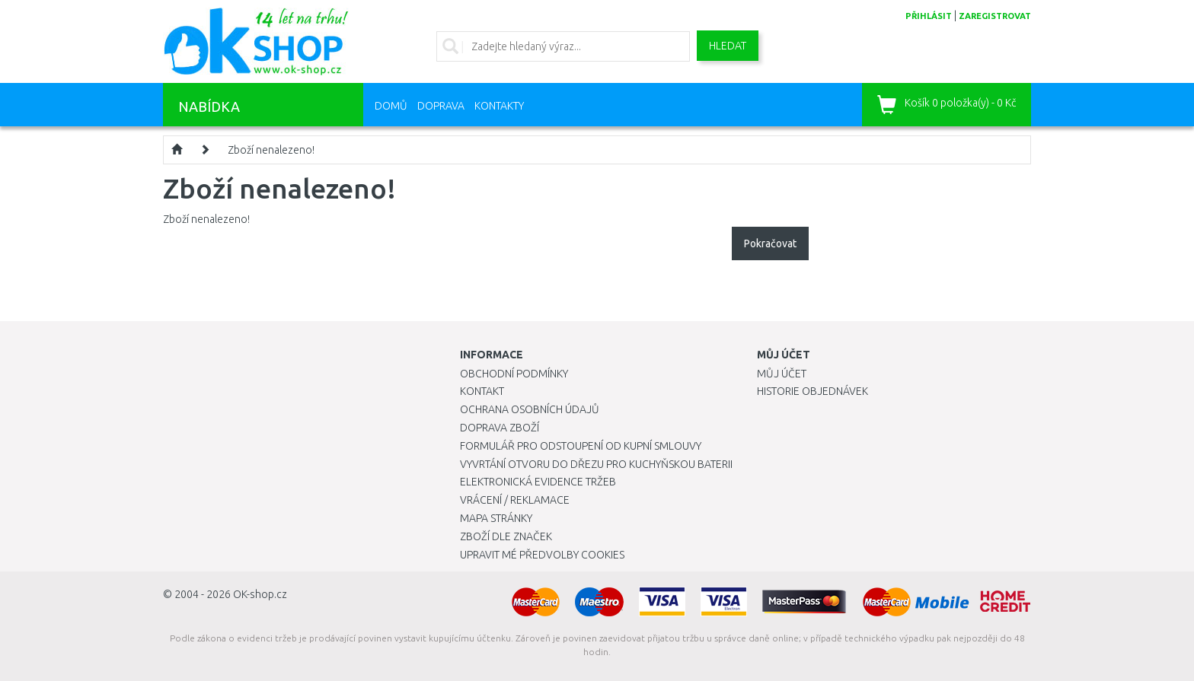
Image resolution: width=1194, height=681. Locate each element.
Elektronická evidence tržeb (538, 482)
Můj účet (781, 374)
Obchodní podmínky (514, 374)
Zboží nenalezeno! (271, 150)
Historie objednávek (812, 391)
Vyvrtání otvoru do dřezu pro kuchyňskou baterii (596, 464)
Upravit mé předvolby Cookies (542, 555)
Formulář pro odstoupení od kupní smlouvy (580, 446)
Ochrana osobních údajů (529, 409)
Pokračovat (770, 243)
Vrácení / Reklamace (515, 500)
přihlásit (928, 16)
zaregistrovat (995, 16)
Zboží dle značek (506, 536)
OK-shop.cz (260, 594)
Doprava (441, 106)
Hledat (727, 46)
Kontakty (499, 106)
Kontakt (482, 391)
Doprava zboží (499, 428)
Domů (391, 106)
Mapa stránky (496, 518)
